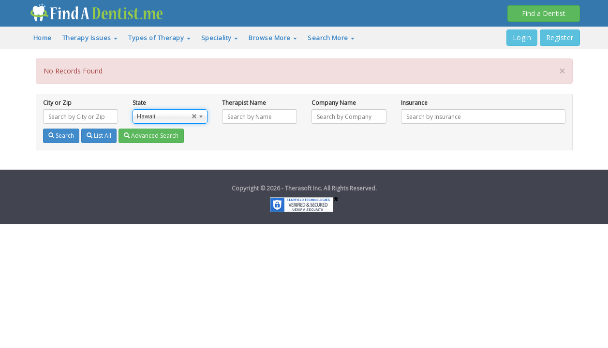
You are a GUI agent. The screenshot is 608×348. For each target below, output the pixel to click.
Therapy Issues (90, 37)
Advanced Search (151, 135)
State (139, 103)
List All (99, 135)
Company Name (333, 103)
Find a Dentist (543, 13)
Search (61, 135)
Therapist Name (244, 103)
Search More (331, 37)
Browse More (273, 37)
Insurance (414, 103)
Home (42, 37)
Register (560, 37)
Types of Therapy (159, 37)
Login (522, 37)
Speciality (219, 37)
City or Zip (57, 103)
